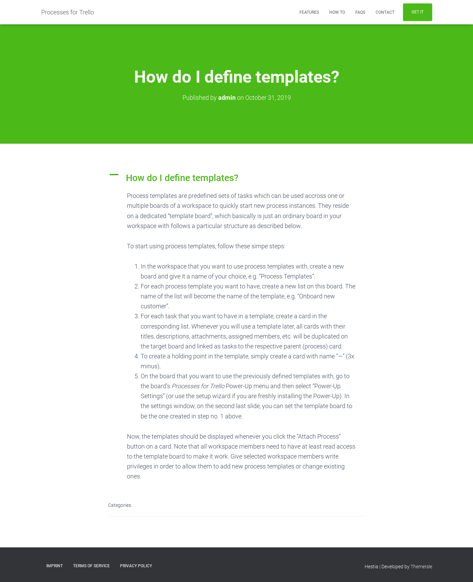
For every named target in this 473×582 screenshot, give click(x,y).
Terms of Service (91, 565)
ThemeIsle (421, 566)
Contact (385, 12)
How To (337, 12)
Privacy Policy (136, 565)
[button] (236, 178)
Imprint (54, 565)
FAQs (360, 12)
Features (309, 12)
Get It (418, 12)
